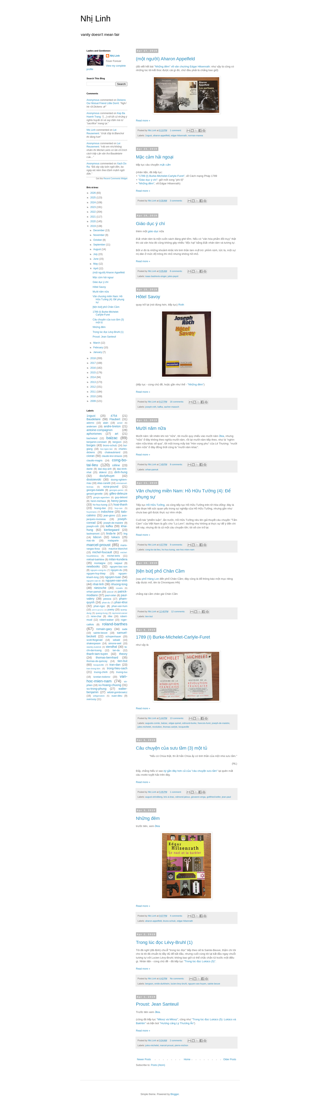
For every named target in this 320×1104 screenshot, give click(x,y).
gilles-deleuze (118, 493)
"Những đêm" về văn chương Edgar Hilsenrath (182, 66)
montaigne (100, 563)
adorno (90, 422)
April (96, 268)
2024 (93, 202)
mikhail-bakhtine (95, 559)
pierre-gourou (98, 610)
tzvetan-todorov (101, 676)
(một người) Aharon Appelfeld (165, 58)
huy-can (118, 508)
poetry (111, 609)
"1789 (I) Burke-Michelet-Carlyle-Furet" (161, 175)
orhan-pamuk (151, 469)
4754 (114, 415)
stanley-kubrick (94, 647)
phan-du (106, 602)
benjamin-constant (97, 442)
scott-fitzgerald (94, 640)
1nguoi (148, 135)
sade (124, 629)
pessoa (107, 598)
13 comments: (177, 718)
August (97, 249)
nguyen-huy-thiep (96, 573)
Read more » (143, 120)
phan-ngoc (99, 606)
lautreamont (93, 533)
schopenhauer (113, 636)
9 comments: (176, 544)
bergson (149, 983)
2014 (93, 377)
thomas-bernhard (107, 657)
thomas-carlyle (170, 727)
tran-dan (115, 664)
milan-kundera (118, 559)
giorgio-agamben (101, 497)
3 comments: (176, 200)
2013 (93, 382)
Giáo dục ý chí (150, 223)
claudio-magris (94, 460)
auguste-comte (152, 723)
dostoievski (94, 479)
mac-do (91, 540)
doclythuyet (107, 475)
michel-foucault (102, 552)
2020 (93, 221)
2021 (93, 216)
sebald (116, 640)
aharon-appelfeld (161, 135)
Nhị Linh (95, 18)
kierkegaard (111, 529)
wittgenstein (99, 696)
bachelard (92, 438)
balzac (164, 723)
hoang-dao (100, 508)
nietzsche (100, 587)
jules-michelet (144, 727)
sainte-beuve (214, 983)
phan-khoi (120, 602)
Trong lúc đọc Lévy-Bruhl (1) (164, 942)
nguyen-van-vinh (116, 580)
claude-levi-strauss (112, 456)
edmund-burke (189, 723)
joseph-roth (150, 407)
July (95, 254)
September (99, 244)
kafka (160, 407)
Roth (181, 304)
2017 (93, 363)
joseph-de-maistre (220, 723)
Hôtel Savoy (148, 296)
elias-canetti (103, 483)
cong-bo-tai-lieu (152, 549)
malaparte (113, 540)
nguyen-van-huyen (197, 983)
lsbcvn (97, 537)
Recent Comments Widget (115, 178)
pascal (110, 591)
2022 (93, 211)
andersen (92, 426)
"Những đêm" (146, 183)
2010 (93, 396)
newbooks (93, 566)
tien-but (149, 616)
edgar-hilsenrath (179, 135)
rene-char (96, 616)
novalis (119, 588)
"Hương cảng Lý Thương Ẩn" (177, 1023)
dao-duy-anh (105, 468)
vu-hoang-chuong (109, 685)
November (99, 235)
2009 (93, 401)
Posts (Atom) (158, 1065)
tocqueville (184, 727)
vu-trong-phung (97, 688)
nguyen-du (116, 570)
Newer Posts (144, 1059)
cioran (90, 455)
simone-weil (114, 643)
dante (90, 468)
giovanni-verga (198, 797)
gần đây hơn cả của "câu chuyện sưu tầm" (191, 770)
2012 (93, 386)
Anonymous (93, 100)
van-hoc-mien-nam (185, 549)
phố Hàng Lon (150, 578)
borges (91, 445)
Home (187, 1059)
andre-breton (112, 426)
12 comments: (178, 611)
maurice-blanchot (118, 548)
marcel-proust (166, 1045)
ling (125, 533)
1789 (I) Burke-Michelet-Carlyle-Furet (173, 637)
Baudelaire (94, 419)
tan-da (116, 650)
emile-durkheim (162, 983)
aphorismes (94, 433)
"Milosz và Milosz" (167, 1019)
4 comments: (176, 916)
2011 (93, 391)
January (98, 352)
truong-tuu (121, 672)
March (97, 342)
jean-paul (226, 797)
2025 (93, 197)
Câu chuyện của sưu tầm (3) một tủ (171, 748)
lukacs (115, 537)
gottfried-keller (214, 797)
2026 (93, 192)
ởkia (221, 436)
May (96, 263)
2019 (93, 226)
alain (105, 422)
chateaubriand (112, 452)
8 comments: (176, 271)
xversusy (91, 699)
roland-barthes (114, 624)
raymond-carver (119, 613)
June (96, 258)
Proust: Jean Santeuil (157, 1004)
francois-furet (204, 723)
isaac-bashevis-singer (156, 276)
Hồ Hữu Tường (155, 504)
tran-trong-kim (93, 668)
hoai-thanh (120, 504)
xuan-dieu (116, 695)
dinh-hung (120, 472)
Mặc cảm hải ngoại (154, 156)
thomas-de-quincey (97, 661)
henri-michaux (98, 501)
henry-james (119, 501)
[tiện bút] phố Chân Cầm (160, 571)
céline (116, 465)
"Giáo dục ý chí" (147, 179)
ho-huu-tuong (168, 549)
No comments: (177, 978)
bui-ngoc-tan (106, 449)
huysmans (92, 512)
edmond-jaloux (182, 797)
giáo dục (153, 231)
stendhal (111, 646)
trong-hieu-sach (117, 668)
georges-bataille (95, 490)
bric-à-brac (169, 797)
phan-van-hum (119, 606)
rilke (110, 616)
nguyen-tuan (113, 577)
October (98, 240)
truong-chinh (101, 672)
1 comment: (176, 130)
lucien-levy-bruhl (179, 983)
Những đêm (148, 818)
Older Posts (229, 1059)
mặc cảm (165, 164)
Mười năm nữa (151, 428)
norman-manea (195, 135)
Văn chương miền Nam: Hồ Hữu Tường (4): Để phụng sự (108, 299)
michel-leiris (113, 555)
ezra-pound (110, 486)
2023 (93, 207)
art (116, 433)
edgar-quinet (175, 723)
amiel (119, 423)
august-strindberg (153, 797)
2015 (93, 372)
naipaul (118, 563)
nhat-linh (98, 584)
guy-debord (121, 497)
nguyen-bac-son (118, 566)
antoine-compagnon (99, 430)
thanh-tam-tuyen (97, 653)
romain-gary (104, 629)
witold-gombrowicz (117, 692)
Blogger (174, 1094)
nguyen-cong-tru (98, 570)
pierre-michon (181, 1045)
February (98, 347)
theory (123, 653)
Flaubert (115, 419)
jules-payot (173, 276)
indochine (107, 511)
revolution (157, 727)
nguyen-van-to (94, 580)
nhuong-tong (119, 584)
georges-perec (116, 490)
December (99, 230)
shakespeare (94, 643)
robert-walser (106, 619)
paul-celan (110, 595)
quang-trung (102, 613)
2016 (93, 367)
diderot (103, 472)
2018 (93, 358)
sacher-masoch (171, 407)
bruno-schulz (169, 921)
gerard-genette (95, 493)
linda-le (111, 533)
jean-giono (109, 515)
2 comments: (176, 1040)
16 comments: (177, 401)
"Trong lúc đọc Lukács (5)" (200, 961)
